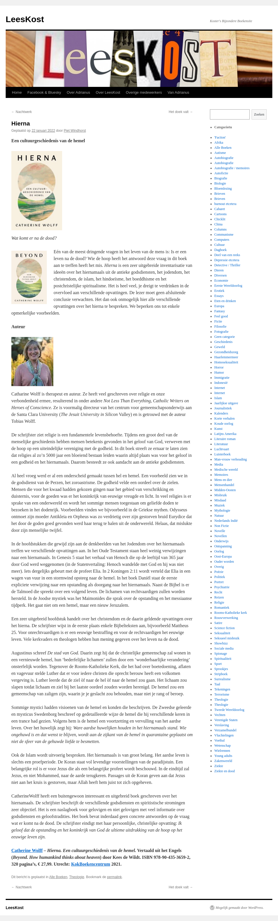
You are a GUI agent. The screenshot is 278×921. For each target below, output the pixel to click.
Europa (219, 306)
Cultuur (219, 245)
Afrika (218, 143)
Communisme (223, 234)
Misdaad (220, 500)
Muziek (219, 505)
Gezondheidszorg (226, 352)
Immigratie (221, 378)
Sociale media (224, 648)
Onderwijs (221, 541)
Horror (219, 367)
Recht (218, 592)
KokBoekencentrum (90, 864)
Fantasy (219, 311)
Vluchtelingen (224, 735)
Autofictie (221, 173)
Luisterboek (222, 454)
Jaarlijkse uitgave (226, 403)
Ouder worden (224, 562)
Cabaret (219, 209)
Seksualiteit (222, 633)
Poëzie (219, 572)
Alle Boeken (58, 877)
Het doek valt (181, 112)
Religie (219, 602)
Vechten (220, 715)
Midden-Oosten (225, 490)
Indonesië (221, 383)
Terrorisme (221, 694)
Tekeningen (222, 689)
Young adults (223, 756)
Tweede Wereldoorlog (229, 710)
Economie (221, 280)
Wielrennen (222, 751)
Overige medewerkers (144, 92)
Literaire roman (225, 439)
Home (17, 92)
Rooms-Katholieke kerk (230, 613)
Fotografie (221, 332)
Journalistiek (223, 408)
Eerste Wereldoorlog (228, 286)
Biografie (220, 178)
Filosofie (220, 326)
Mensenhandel (224, 485)
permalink (114, 877)
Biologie (220, 183)
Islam (218, 398)
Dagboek (220, 250)
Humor (219, 372)
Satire (218, 623)
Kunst (218, 429)
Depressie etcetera (226, 260)
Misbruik (220, 495)
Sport (218, 664)
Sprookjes (221, 669)
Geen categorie (224, 337)
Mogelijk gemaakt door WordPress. (240, 908)
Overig (219, 567)
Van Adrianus (178, 92)
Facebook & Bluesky (44, 92)
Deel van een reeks (227, 255)
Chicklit (220, 219)
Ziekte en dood (224, 771)
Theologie (76, 877)
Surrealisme (222, 679)
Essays (219, 296)
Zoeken (259, 114)
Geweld (219, 347)
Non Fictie (221, 526)
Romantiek (221, 608)
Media (218, 464)
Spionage (220, 654)
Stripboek (221, 674)
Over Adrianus (78, 92)
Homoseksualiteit (226, 362)
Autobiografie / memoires (232, 168)
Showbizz (221, 643)
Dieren (219, 270)
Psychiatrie (221, 587)
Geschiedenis (223, 342)
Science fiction (224, 628)
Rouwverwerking (226, 618)
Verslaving (221, 725)
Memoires (221, 475)
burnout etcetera (225, 204)
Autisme (220, 153)
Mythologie (222, 510)
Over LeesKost (108, 92)
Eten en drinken (225, 301)
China (218, 224)
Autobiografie (223, 158)
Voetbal (219, 740)
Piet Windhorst (75, 131)
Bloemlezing (223, 189)
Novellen (220, 536)
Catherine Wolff (27, 850)
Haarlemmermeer (226, 357)
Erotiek (219, 291)
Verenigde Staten (226, 720)
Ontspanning (223, 546)
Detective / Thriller (227, 265)
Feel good (221, 316)
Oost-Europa (223, 556)
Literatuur (221, 444)
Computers (221, 240)
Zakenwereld (223, 761)
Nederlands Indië (226, 521)
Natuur (219, 516)
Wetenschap (222, 746)
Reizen (219, 597)
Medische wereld (226, 470)
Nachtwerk (21, 112)
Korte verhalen (224, 418)
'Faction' (220, 137)
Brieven (219, 194)
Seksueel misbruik (226, 638)
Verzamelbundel (225, 730)
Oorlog (219, 551)
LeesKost (25, 19)
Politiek (219, 577)
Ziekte (218, 766)
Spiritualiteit (222, 659)
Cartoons (220, 214)
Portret (219, 582)
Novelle (219, 531)
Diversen (220, 275)
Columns (220, 229)
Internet (219, 388)
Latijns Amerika (225, 434)
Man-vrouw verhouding (230, 459)
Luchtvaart (221, 449)
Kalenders (221, 413)
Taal (217, 684)
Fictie (218, 321)
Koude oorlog (223, 424)
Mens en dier (223, 480)
